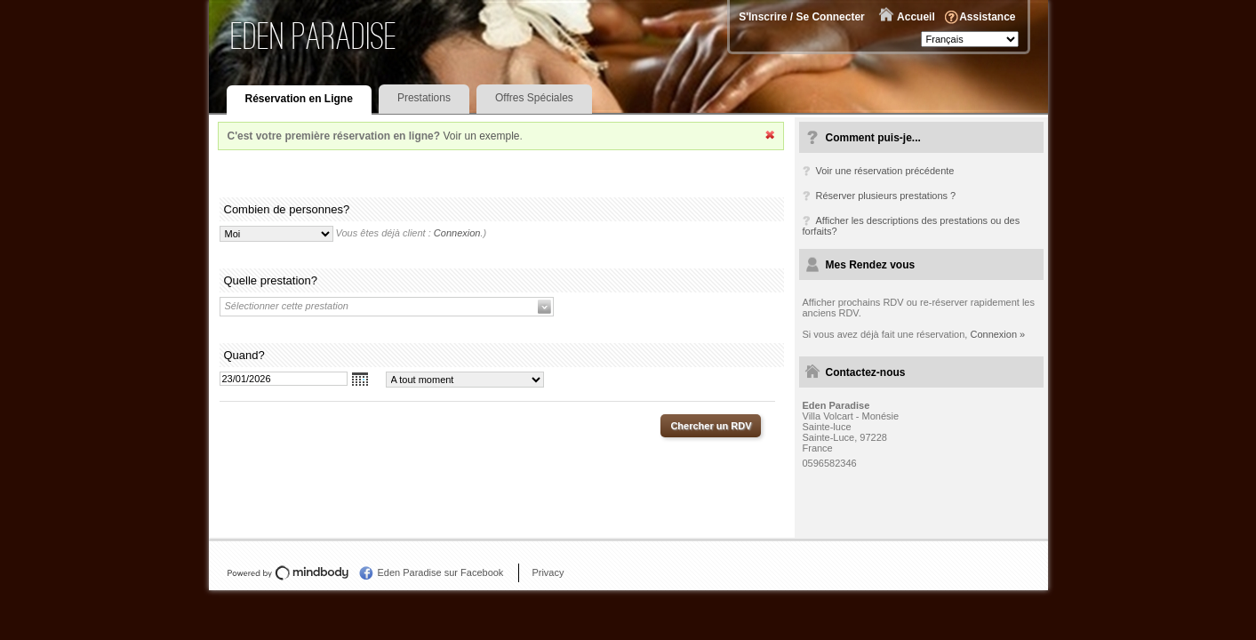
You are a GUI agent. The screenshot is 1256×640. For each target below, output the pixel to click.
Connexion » (997, 334)
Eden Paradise (314, 36)
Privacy (548, 572)
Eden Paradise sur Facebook (441, 572)
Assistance (987, 17)
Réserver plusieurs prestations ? (886, 195)
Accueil (916, 17)
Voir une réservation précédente (885, 170)
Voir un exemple (481, 136)
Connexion (457, 233)
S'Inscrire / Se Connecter (802, 17)
